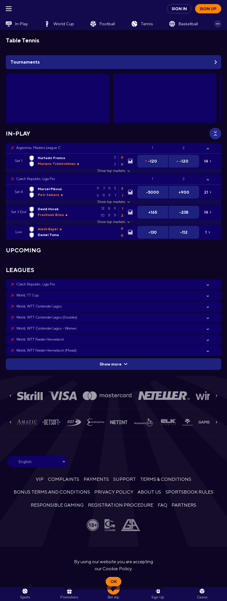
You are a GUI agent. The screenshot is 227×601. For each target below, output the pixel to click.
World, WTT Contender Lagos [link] (39, 306)
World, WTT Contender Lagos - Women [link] (46, 328)
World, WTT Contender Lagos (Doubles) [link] (46, 317)
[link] (17, 23)
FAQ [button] (162, 505)
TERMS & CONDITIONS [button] (165, 479)
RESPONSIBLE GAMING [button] (57, 505)
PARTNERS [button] (184, 505)
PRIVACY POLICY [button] (113, 492)
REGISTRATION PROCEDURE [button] (120, 505)
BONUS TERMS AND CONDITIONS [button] (52, 492)
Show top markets (113, 171)
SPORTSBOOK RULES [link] (189, 492)
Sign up (208, 8)
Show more (113, 364)
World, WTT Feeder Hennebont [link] (40, 339)
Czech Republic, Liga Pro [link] (35, 179)
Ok (113, 581)
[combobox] (37, 461)
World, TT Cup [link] (27, 295)
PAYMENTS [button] (96, 479)
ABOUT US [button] (149, 492)
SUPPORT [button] (124, 479)
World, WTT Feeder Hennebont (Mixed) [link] (46, 350)
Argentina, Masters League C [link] (38, 148)
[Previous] (10, 395)
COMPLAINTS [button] (63, 479)
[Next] (216, 395)
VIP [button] (40, 479)
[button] (113, 148)
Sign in (179, 8)
